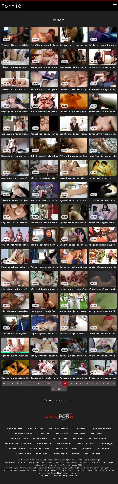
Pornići (47, 475)
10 (16, 383)
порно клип (42, 453)
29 (53, 388)
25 (97, 383)
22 (81, 383)
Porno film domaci (82, 448)
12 (27, 383)
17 (54, 383)
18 (59, 383)
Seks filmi (97, 433)
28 (113, 383)
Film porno (79, 428)
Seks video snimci (40, 448)
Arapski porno (17, 448)
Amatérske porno (98, 438)
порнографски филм (101, 428)
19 (65, 383)
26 (102, 383)
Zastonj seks (60, 438)
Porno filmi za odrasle (18, 443)
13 (33, 383)
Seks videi (62, 433)
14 (38, 383)
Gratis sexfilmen (58, 428)
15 (43, 383)
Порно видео (106, 443)
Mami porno (79, 433)
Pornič (75, 453)
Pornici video (35, 428)
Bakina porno (64, 443)
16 (49, 383)
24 (92, 383)
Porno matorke (14, 428)
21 (76, 383)
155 (60, 388)
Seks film (61, 448)
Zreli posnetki (93, 453)
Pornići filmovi (85, 443)
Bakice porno (23, 453)
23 (86, 383)
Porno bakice (44, 443)
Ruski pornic (40, 438)
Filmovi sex (43, 433)
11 (22, 383)
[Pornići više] (115, 5)
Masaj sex (78, 438)
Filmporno (103, 448)
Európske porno (23, 433)
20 (70, 383)
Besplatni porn (19, 438)
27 (108, 383)
